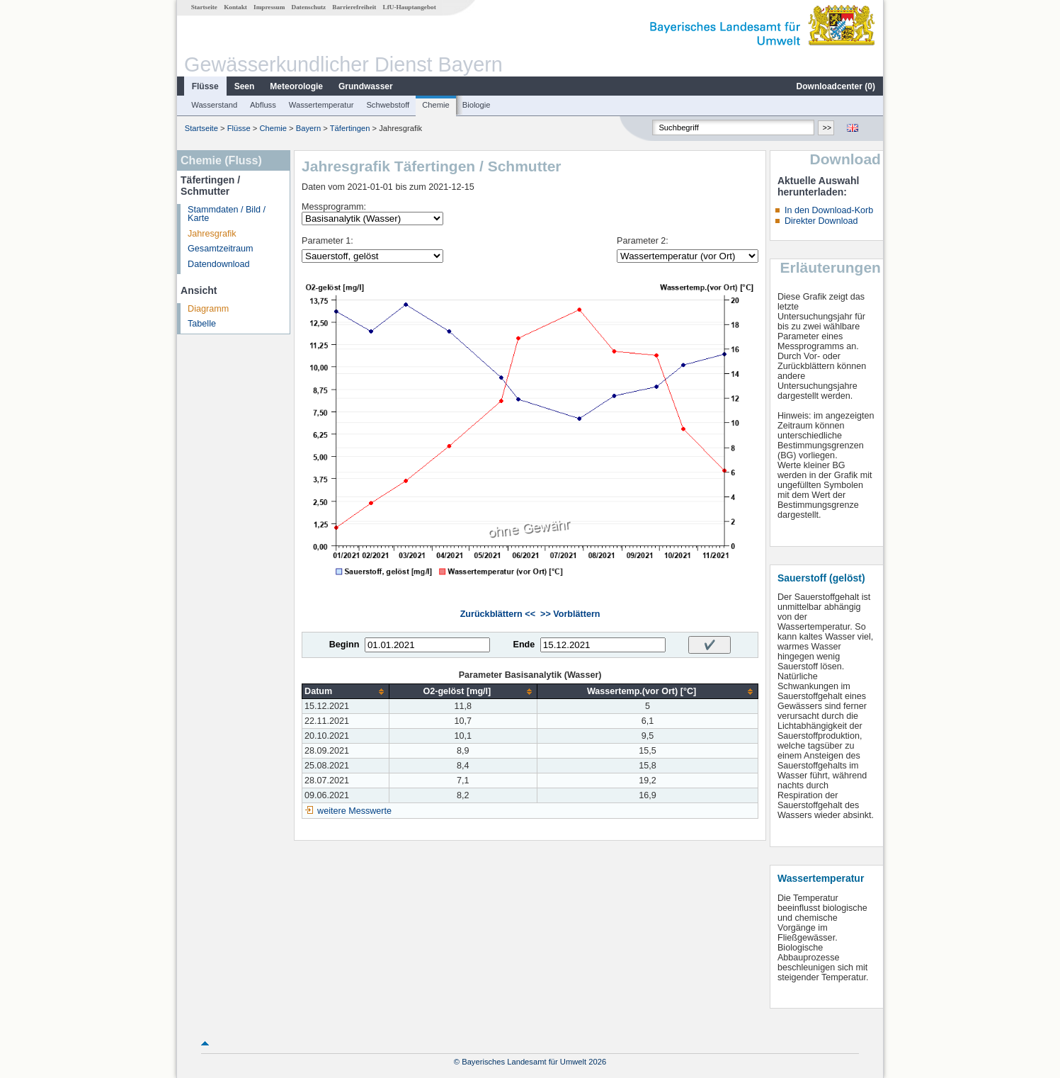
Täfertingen (350, 128)
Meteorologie (296, 86)
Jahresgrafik (212, 234)
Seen (244, 86)
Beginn (344, 644)
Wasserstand (214, 105)
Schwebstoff (387, 105)
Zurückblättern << (497, 614)
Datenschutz (309, 7)
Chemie (436, 105)
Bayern (308, 128)
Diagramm (208, 309)
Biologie (476, 105)
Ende (524, 644)
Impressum (269, 7)
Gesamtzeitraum (220, 249)
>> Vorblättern (570, 614)
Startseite (204, 7)
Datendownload (219, 264)
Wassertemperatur (321, 105)
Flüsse (205, 86)
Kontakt (235, 7)
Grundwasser (365, 86)
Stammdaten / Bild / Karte (227, 214)
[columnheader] (345, 691)
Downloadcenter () (836, 86)
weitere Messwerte (354, 811)
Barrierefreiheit (354, 7)
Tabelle (202, 324)
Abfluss (263, 105)
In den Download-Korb (829, 210)
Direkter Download (821, 221)
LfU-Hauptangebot (409, 7)
